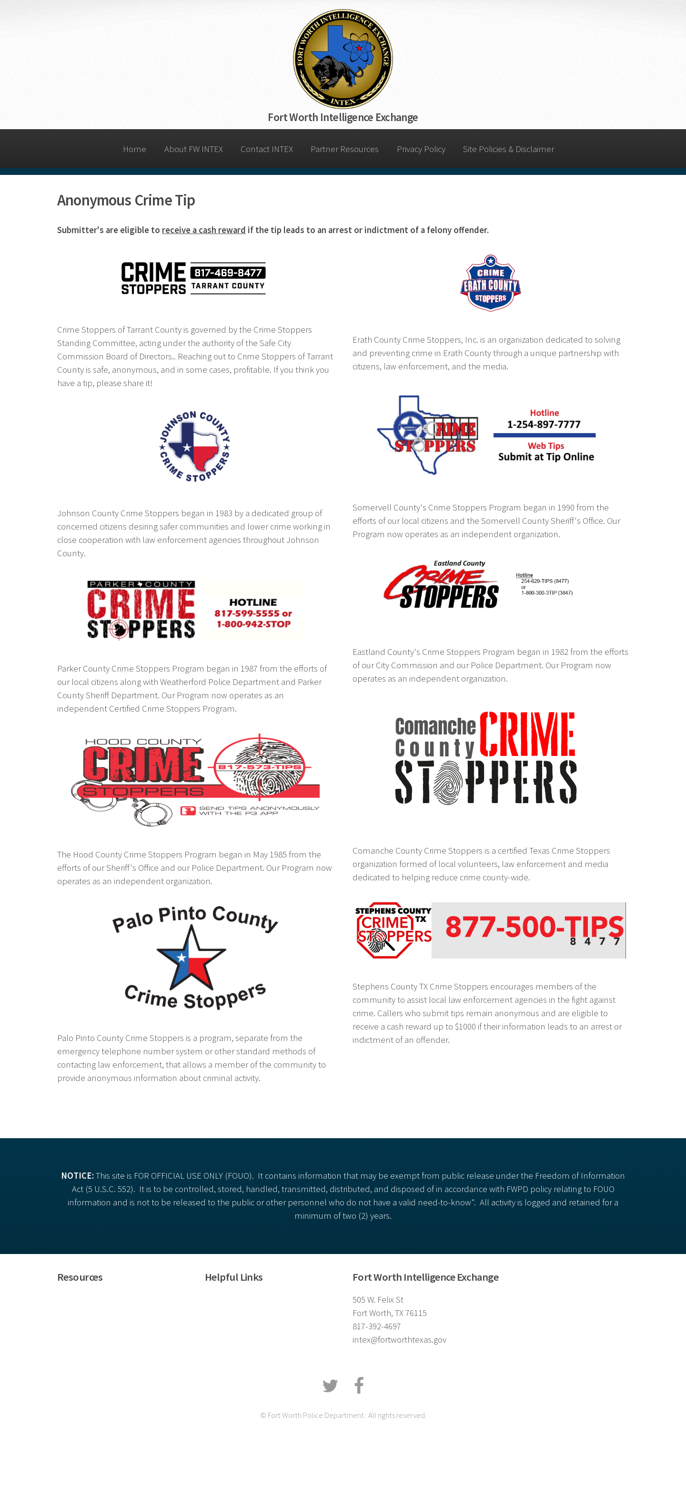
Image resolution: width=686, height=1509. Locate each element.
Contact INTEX (267, 148)
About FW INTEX (193, 148)
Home (134, 148)
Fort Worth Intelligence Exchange (343, 117)
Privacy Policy (421, 148)
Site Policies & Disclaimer (508, 148)
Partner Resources (345, 148)
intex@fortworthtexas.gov (399, 1339)
